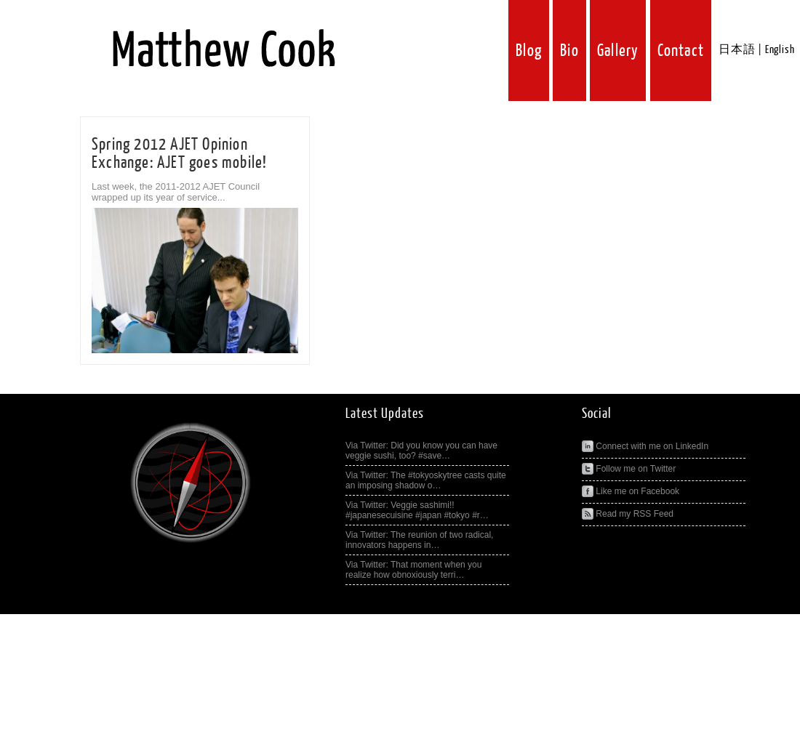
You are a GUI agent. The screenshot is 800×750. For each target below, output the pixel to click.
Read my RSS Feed (627, 514)
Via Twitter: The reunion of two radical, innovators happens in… (419, 540)
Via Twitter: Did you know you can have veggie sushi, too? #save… (421, 450)
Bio (569, 50)
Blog (529, 50)
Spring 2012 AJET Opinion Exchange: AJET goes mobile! (179, 153)
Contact (680, 50)
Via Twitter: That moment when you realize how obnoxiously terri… (413, 570)
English (780, 50)
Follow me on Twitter (629, 469)
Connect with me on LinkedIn (645, 446)
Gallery (618, 50)
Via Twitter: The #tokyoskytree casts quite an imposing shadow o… (425, 480)
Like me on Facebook (630, 491)
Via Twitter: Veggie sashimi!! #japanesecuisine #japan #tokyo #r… (417, 510)
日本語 (737, 50)
